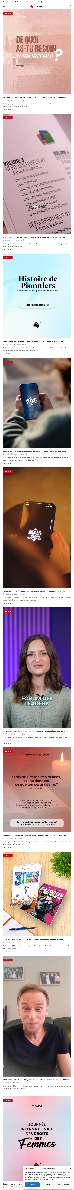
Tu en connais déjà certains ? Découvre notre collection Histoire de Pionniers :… (34, 341)
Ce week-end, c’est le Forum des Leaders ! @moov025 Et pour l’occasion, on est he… (36, 718)
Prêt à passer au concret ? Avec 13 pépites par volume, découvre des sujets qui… (35, 237)
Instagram (8, 14)
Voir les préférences (63, 1185)
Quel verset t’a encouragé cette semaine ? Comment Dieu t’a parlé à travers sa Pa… (36, 815)
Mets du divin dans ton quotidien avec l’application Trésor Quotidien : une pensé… (35, 451)
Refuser (48, 1185)
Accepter (32, 1185)
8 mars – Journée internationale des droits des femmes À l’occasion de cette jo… (34, 1155)
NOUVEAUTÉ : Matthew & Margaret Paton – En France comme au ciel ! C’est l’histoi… (37, 1059)
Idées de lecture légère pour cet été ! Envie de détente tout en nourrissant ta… (34, 919)
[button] (70, 1169)
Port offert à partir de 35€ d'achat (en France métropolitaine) (22, 2)
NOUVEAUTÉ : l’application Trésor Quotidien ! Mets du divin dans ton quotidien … (35, 585)
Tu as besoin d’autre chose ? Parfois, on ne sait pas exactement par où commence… (35, 97)
